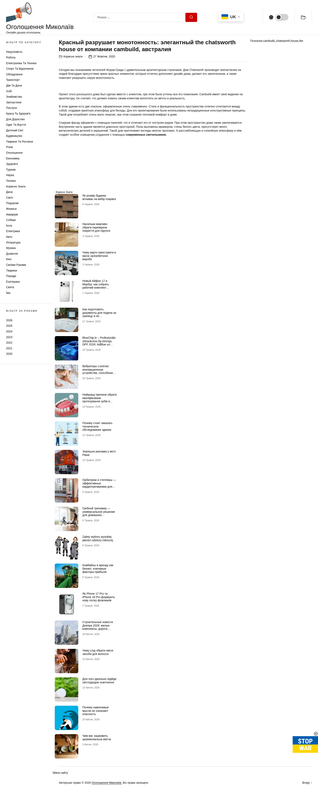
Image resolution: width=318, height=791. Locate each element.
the (301, 40)
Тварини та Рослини (19, 141)
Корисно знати (16, 186)
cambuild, (269, 40)
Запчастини (13, 102)
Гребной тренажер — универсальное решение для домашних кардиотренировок (98, 513)
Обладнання (14, 74)
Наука (10, 175)
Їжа (8, 292)
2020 (9, 353)
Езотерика (13, 281)
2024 (9, 331)
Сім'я (9, 197)
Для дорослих (15, 119)
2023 (9, 337)
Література (13, 242)
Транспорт (13, 79)
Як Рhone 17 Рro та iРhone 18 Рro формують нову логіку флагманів (98, 597)
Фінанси (11, 208)
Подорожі (12, 203)
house (294, 40)
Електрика (13, 231)
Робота (10, 57)
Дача (9, 192)
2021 (9, 348)
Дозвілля (12, 253)
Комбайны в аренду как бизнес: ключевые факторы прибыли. (97, 569)
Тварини (11, 270)
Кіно (9, 259)
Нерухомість (14, 51)
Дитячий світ (14, 130)
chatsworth (283, 40)
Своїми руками (16, 264)
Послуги (11, 107)
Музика (11, 248)
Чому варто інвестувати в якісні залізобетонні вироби (99, 256)
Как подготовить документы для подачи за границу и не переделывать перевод (99, 314)
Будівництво (14, 135)
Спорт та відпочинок (19, 68)
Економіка (12, 158)
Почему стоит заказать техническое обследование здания (97, 426)
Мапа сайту (60, 772)
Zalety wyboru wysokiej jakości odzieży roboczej (97, 538)
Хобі (9, 91)
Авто (9, 236)
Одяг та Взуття (16, 124)
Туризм (10, 169)
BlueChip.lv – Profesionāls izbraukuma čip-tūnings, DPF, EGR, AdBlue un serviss (98, 343)
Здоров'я (12, 164)
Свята (10, 287)
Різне (9, 147)
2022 (9, 342)
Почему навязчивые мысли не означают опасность (95, 711)
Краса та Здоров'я (18, 113)
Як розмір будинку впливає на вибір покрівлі (99, 197)
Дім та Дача (14, 85)
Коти (9, 225)
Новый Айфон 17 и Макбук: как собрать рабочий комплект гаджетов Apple (95, 286)
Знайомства (14, 96)
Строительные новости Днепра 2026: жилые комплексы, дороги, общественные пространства (97, 628)
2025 (9, 325)
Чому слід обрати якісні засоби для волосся (97, 652)
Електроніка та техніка (21, 63)
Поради (11, 276)
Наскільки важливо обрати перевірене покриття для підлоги (96, 227)
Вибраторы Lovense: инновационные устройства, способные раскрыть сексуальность (98, 371)
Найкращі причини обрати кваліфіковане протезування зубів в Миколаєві (99, 399)
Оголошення (14, 152)
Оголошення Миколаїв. (107, 782)
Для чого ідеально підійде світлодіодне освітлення (99, 680)
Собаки (11, 220)
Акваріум (12, 214)
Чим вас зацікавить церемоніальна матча (96, 737)
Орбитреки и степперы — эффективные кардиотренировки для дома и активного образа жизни (99, 486)
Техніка (11, 180)
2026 (9, 320)
